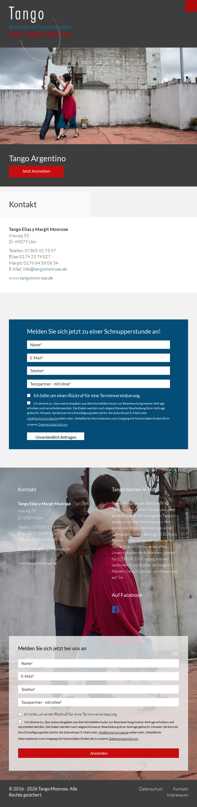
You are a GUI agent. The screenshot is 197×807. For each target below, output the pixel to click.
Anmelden (99, 753)
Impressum (177, 795)
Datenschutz (151, 789)
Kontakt (180, 789)
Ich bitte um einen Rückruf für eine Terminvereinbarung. (84, 395)
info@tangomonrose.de (45, 269)
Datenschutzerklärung (52, 424)
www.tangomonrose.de (31, 278)
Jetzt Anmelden (36, 170)
